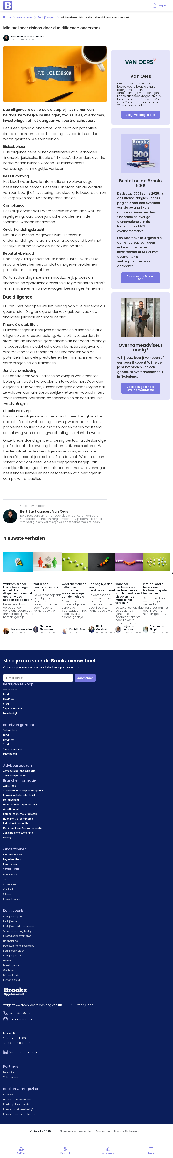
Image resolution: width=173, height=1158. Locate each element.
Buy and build (11, 980)
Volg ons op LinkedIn (23, 1052)
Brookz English (11, 899)
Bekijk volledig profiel (141, 115)
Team (6, 879)
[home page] (7, 5)
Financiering (10, 941)
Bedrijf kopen (10, 921)
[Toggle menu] (151, 1150)
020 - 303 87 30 (19, 1013)
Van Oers (38, 36)
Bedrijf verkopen (12, 916)
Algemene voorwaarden (75, 1131)
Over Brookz (10, 874)
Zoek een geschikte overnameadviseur (140, 388)
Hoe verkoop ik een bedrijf (18, 1109)
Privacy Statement (127, 1131)
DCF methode (11, 975)
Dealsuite (8, 1072)
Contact (8, 889)
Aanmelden (85, 678)
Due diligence (11, 965)
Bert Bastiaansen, (36, 511)
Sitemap (8, 894)
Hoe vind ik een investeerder (19, 1114)
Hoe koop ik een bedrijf (16, 1104)
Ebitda (7, 960)
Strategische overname (17, 936)
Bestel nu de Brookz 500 (141, 277)
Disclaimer (103, 1131)
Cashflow (9, 970)
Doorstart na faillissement (18, 945)
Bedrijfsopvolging (13, 955)
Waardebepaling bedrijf (17, 931)
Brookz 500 (9, 1094)
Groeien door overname (17, 1099)
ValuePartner (10, 1077)
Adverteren (9, 884)
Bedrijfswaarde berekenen (18, 926)
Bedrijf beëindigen (14, 950)
